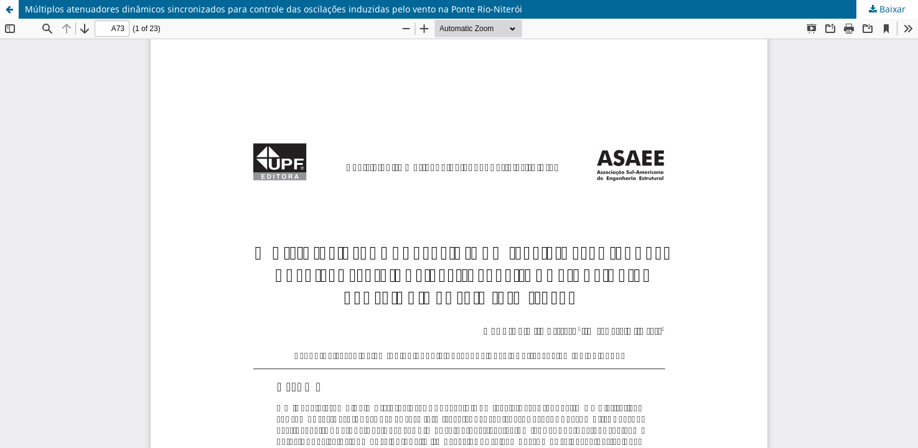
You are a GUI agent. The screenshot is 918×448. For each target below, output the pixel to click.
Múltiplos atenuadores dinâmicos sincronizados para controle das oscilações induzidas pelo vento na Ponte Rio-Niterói (273, 9)
